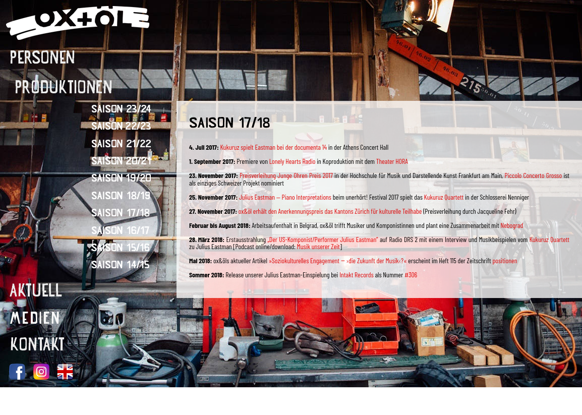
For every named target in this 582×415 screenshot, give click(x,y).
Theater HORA (392, 161)
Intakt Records (356, 274)
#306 (410, 274)
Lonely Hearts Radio (292, 161)
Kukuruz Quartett (444, 197)
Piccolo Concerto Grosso (533, 175)
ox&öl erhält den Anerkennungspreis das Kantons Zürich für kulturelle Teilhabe (329, 211)
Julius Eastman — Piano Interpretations (284, 197)
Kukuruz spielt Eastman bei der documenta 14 (273, 147)
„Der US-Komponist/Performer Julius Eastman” (323, 239)
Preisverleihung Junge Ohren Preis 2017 (285, 175)
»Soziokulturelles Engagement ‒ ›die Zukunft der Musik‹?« (339, 260)
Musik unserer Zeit (318, 246)
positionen (504, 260)
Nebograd (511, 225)
